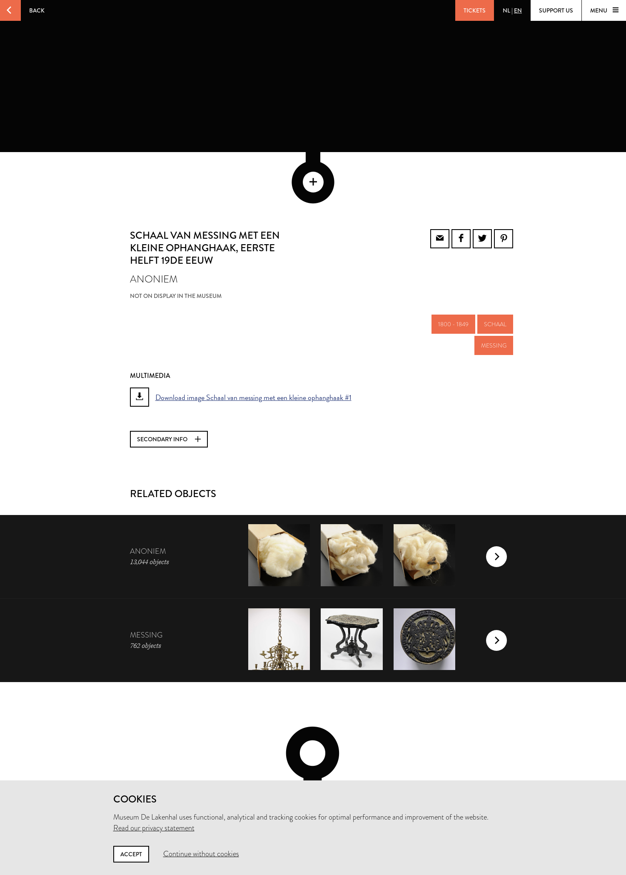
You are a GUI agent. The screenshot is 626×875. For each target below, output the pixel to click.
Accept (131, 854)
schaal (495, 268)
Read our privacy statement (154, 827)
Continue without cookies (201, 853)
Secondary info (169, 383)
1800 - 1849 (453, 268)
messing (493, 289)
